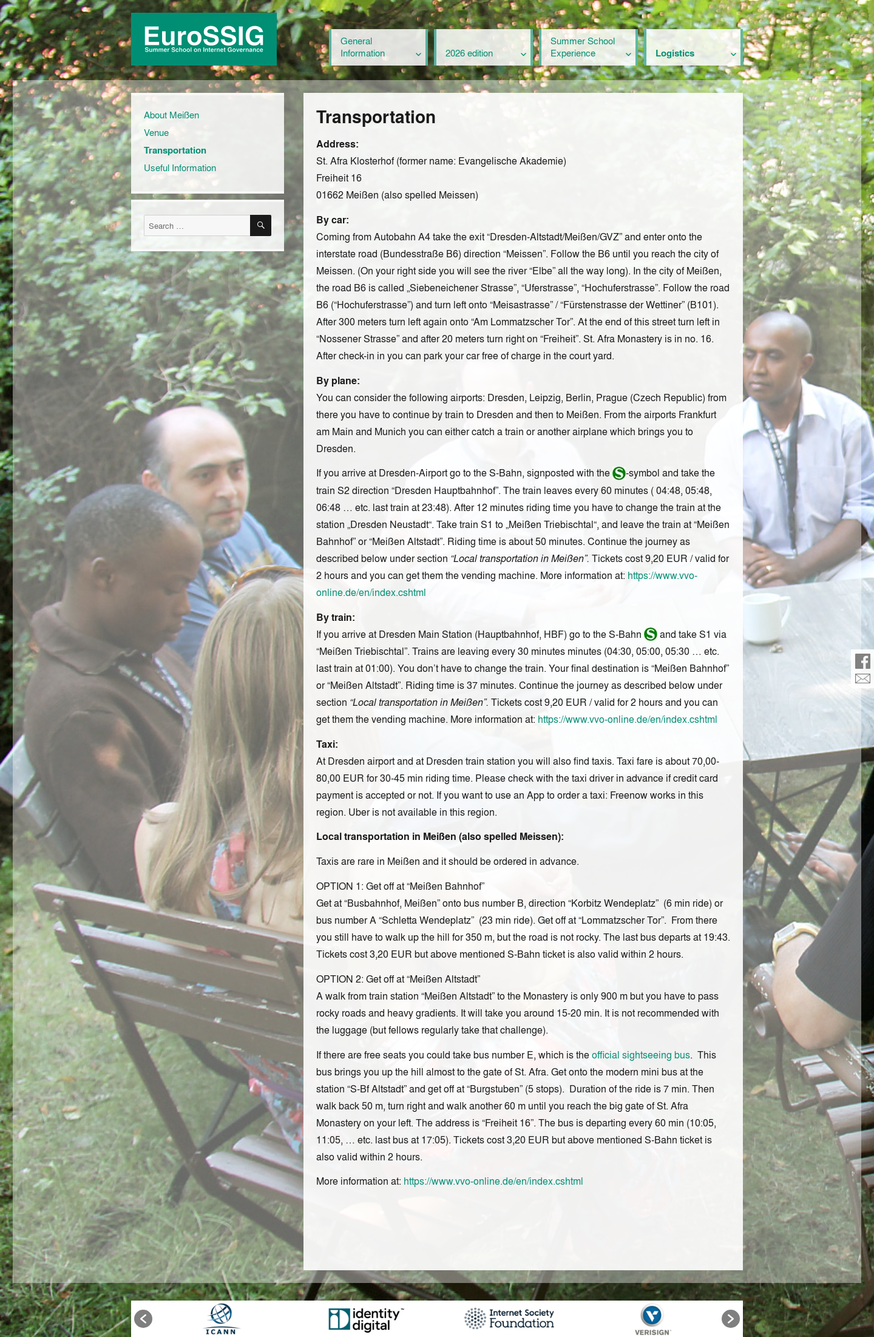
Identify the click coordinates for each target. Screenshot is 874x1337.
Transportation (175, 150)
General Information (362, 46)
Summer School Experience (582, 46)
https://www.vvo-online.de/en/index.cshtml (627, 719)
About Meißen (171, 114)
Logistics (675, 52)
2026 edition (469, 52)
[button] (143, 1319)
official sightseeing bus (641, 1054)
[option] (221, 1319)
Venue (156, 132)
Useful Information (180, 167)
